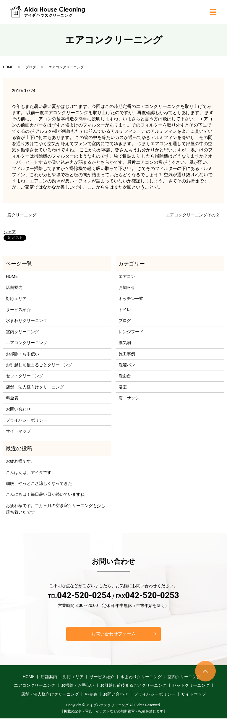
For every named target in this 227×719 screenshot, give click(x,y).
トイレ (125, 309)
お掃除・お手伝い (22, 354)
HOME (8, 67)
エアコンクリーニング (26, 342)
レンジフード (131, 331)
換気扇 (125, 342)
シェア (10, 231)
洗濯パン (127, 364)
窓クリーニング (21, 215)
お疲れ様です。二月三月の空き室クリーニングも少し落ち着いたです (55, 508)
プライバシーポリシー (26, 420)
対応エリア (16, 298)
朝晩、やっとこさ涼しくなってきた (39, 483)
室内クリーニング (22, 331)
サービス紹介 (18, 309)
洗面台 (125, 375)
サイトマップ (18, 431)
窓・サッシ (129, 398)
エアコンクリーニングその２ (193, 215)
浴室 (123, 387)
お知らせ (127, 287)
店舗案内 (14, 287)
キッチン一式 (131, 298)
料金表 (12, 398)
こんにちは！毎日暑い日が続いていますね (45, 494)
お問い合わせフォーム (113, 634)
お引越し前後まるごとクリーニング (39, 364)
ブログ (30, 67)
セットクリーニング (24, 375)
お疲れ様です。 (20, 461)
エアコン (127, 276)
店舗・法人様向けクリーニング (35, 387)
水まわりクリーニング (26, 320)
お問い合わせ (18, 409)
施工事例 (127, 354)
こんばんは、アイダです (28, 472)
